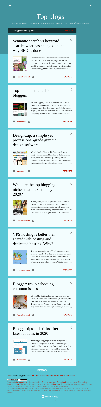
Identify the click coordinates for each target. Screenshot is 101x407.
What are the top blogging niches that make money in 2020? (35, 189)
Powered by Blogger (50, 397)
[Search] (91, 6)
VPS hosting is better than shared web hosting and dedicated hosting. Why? (34, 239)
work (12, 382)
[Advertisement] (85, 62)
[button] (70, 40)
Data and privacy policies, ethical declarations (58, 376)
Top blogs (50, 16)
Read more (67, 77)
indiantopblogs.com (53, 384)
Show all (69, 31)
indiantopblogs (21, 382)
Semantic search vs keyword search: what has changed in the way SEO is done (39, 46)
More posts (42, 370)
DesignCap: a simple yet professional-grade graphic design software (34, 140)
